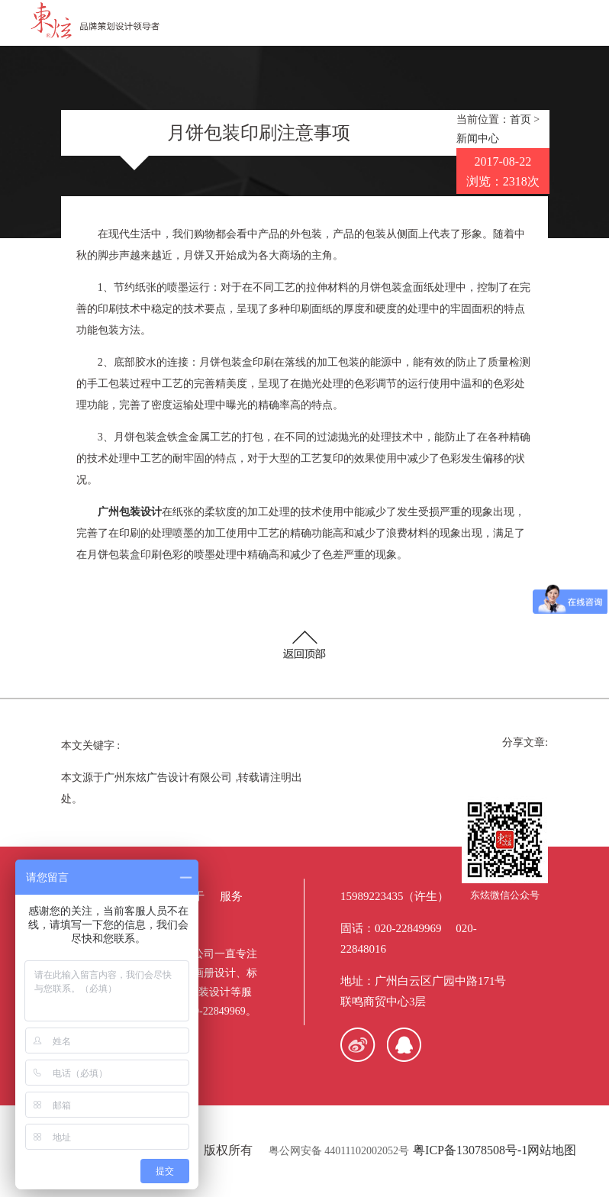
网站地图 (551, 1150)
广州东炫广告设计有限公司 (168, 777)
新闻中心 (477, 138)
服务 (231, 896)
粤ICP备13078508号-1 (470, 1150)
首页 (520, 119)
